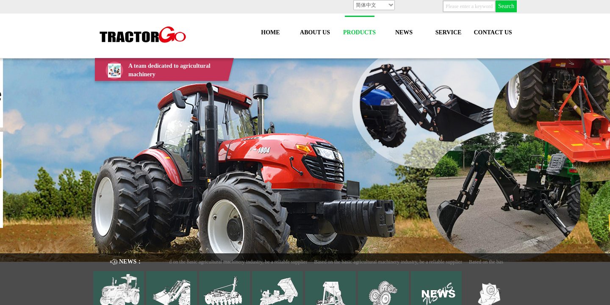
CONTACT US (493, 32)
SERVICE (448, 32)
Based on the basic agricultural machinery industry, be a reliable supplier (235, 262)
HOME (270, 32)
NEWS (404, 32)
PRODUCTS (359, 32)
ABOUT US (315, 32)
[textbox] (469, 6)
